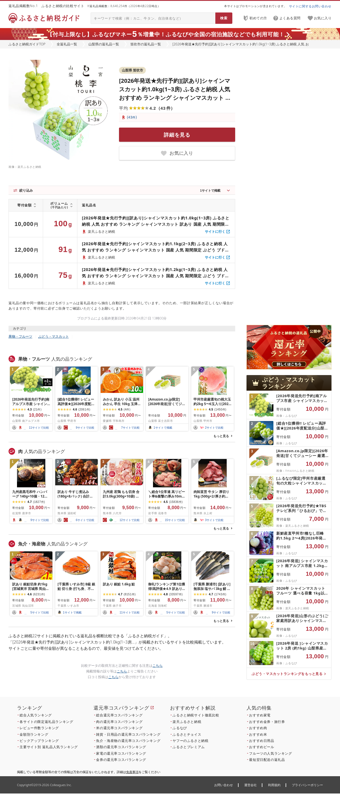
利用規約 (274, 785)
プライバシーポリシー (307, 785)
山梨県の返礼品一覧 (103, 44)
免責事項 (132, 772)
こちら (157, 665)
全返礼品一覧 (67, 44)
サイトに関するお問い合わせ (310, 6)
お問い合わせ (223, 785)
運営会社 (250, 785)
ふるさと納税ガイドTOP (26, 44)
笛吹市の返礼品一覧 (145, 44)
